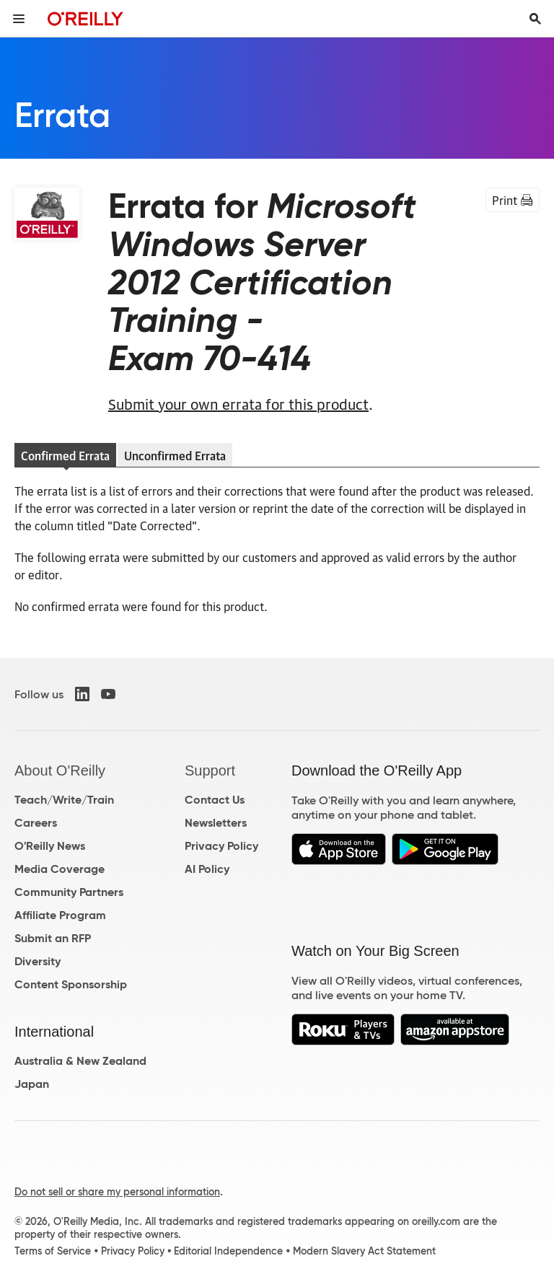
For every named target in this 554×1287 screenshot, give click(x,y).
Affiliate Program (60, 915)
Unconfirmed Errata (175, 455)
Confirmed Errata (65, 455)
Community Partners (68, 892)
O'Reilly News (49, 845)
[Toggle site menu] (18, 18)
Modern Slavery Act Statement (364, 1250)
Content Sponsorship (70, 984)
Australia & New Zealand (80, 1060)
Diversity (37, 961)
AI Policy (207, 869)
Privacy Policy (221, 845)
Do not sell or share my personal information (117, 1191)
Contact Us (215, 799)
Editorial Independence (228, 1250)
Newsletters (216, 822)
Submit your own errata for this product (238, 403)
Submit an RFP (52, 938)
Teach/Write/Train (64, 799)
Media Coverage (59, 869)
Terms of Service (52, 1250)
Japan (31, 1083)
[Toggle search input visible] (535, 18)
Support (210, 770)
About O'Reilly (59, 770)
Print (512, 200)
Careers (35, 822)
